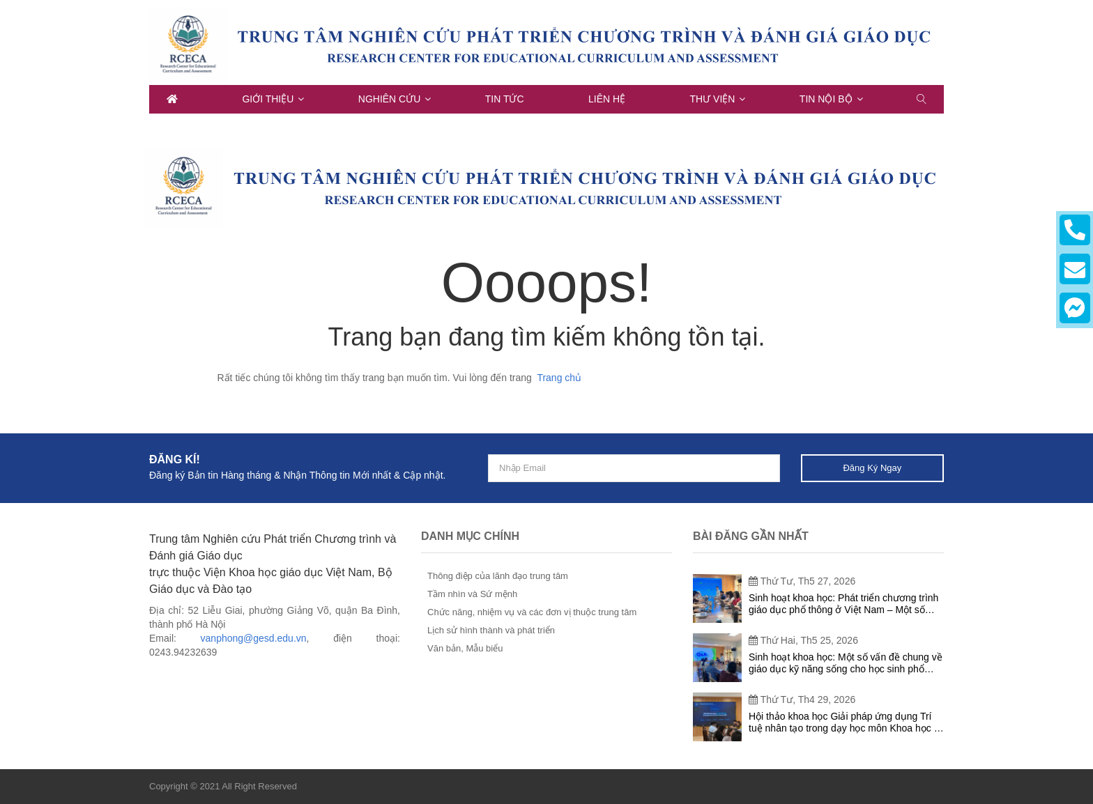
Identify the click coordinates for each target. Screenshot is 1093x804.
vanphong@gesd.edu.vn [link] (254, 638)
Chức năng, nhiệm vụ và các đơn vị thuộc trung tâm (531, 612)
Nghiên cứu (389, 99)
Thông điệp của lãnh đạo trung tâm (497, 576)
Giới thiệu (267, 99)
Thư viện (712, 99)
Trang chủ (559, 377)
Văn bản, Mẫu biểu (465, 648)
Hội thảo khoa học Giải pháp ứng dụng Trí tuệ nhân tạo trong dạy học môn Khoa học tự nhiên (846, 722)
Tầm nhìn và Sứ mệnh (472, 594)
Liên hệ (606, 99)
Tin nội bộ (826, 99)
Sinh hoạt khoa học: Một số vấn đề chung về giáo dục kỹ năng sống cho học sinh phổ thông (845, 663)
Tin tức (504, 99)
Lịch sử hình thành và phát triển (491, 630)
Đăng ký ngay (872, 468)
